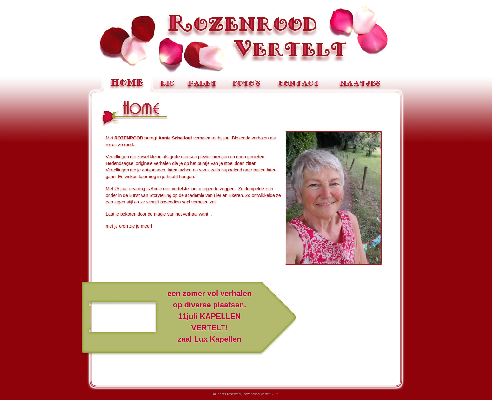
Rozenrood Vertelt (246, 39)
